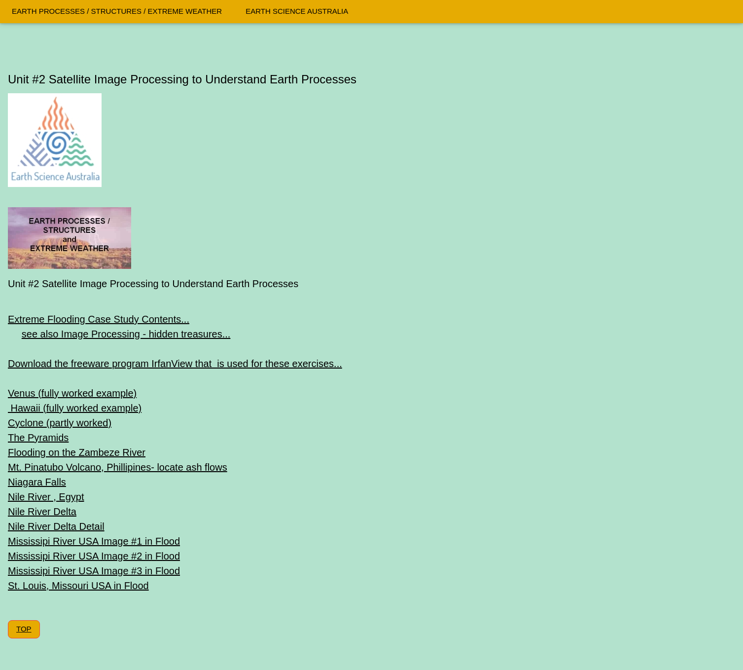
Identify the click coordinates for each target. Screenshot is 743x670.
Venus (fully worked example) (72, 393)
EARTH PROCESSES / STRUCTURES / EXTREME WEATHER (117, 11)
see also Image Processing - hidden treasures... (126, 334)
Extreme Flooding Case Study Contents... (98, 319)
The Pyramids (38, 437)
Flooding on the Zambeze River (76, 452)
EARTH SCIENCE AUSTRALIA (297, 11)
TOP (24, 629)
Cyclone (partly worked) (59, 422)
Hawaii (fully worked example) (75, 408)
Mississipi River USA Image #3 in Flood (94, 570)
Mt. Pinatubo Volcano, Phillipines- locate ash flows (117, 467)
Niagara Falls (37, 482)
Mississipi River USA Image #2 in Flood (94, 556)
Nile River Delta (42, 511)
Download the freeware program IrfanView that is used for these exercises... (175, 363)
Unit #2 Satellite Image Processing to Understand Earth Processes (182, 79)
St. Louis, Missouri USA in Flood (78, 585)
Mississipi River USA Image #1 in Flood (94, 541)
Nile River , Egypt (46, 496)
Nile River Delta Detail (56, 526)
